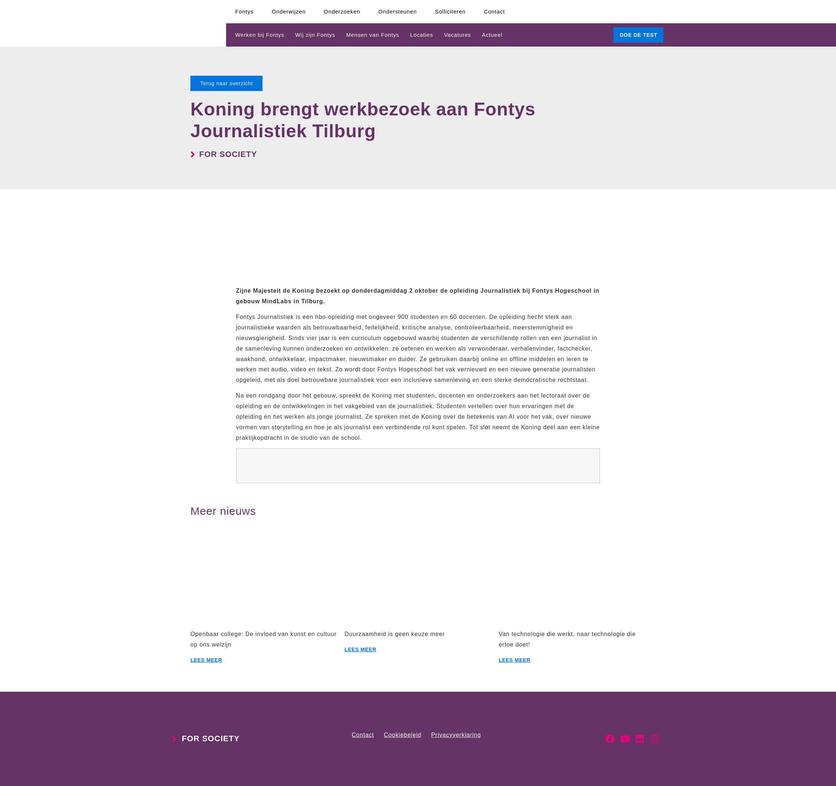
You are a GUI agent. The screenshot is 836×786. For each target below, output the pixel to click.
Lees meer (206, 660)
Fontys (244, 11)
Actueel (492, 35)
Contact (494, 11)
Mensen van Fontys (372, 35)
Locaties (421, 35)
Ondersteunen (397, 11)
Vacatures (457, 35)
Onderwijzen (288, 11)
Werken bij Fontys (259, 35)
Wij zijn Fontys (315, 35)
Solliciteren (450, 11)
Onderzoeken (342, 11)
